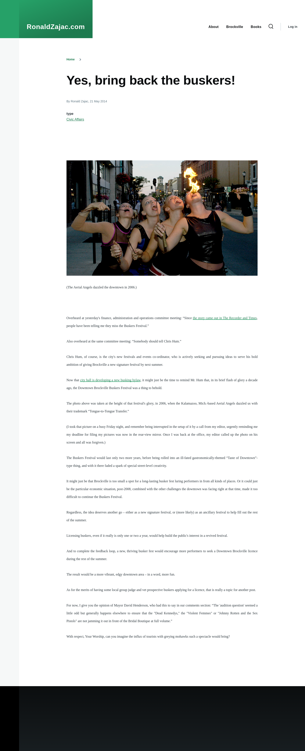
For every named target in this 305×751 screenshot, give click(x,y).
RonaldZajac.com (56, 27)
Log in (292, 26)
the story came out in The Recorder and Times (225, 318)
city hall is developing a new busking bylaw (110, 380)
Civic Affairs (75, 119)
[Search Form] (271, 26)
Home (71, 59)
